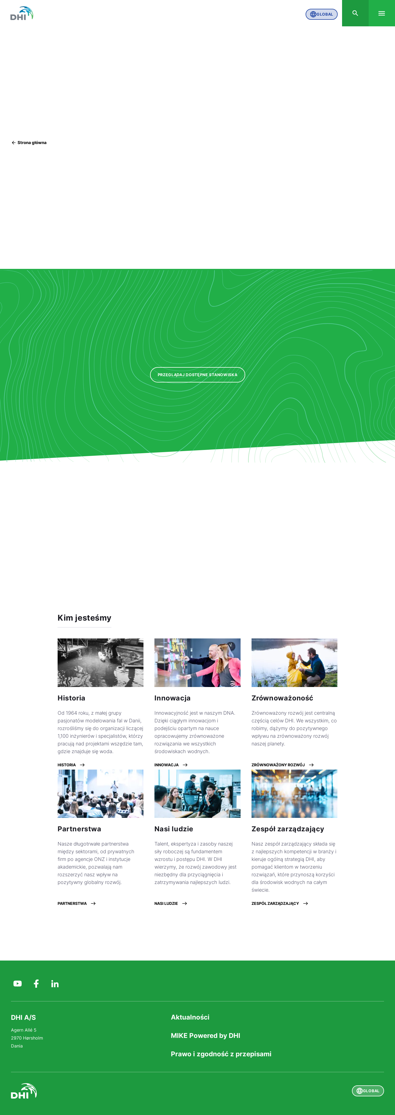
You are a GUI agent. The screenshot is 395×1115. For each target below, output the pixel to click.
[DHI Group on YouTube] (17, 982)
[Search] (354, 13)
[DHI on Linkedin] (54, 982)
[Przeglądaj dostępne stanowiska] (197, 375)
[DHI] (104, 1091)
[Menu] (381, 13)
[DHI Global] (23, 14)
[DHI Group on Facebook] (36, 982)
